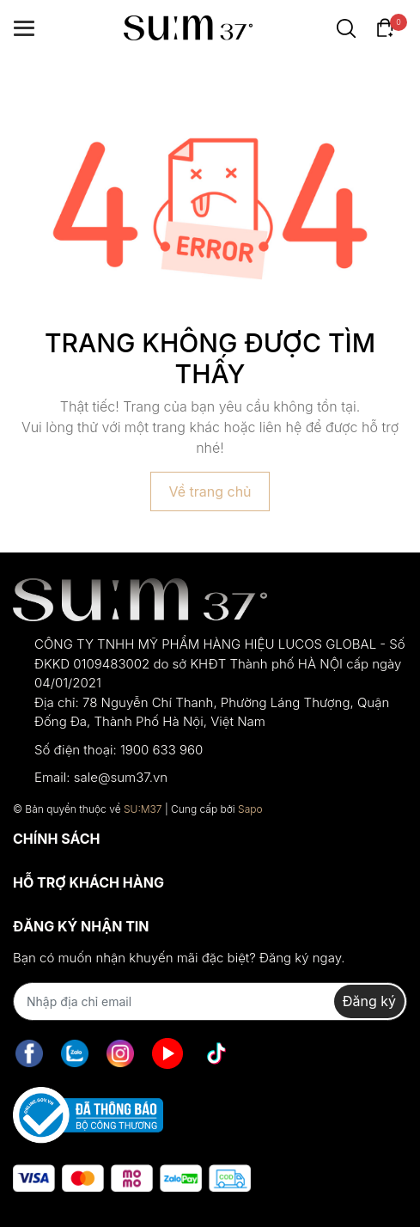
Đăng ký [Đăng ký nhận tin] (369, 1001)
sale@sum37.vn (120, 777)
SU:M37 (143, 809)
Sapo (250, 809)
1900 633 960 (161, 750)
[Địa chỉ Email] (210, 1001)
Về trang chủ (209, 491)
